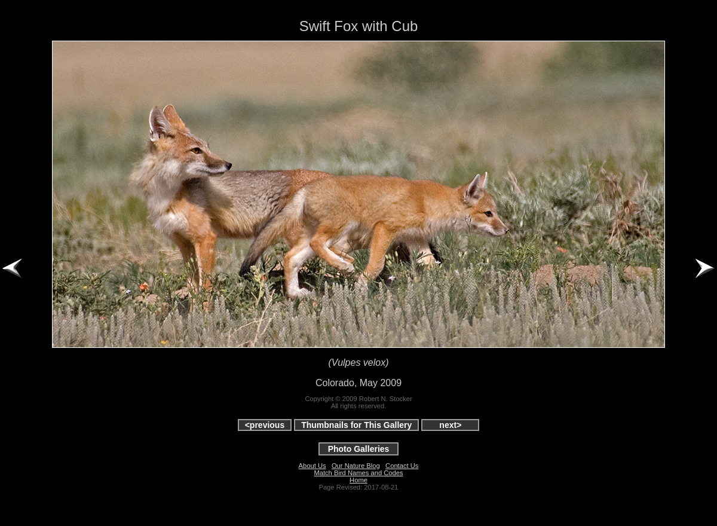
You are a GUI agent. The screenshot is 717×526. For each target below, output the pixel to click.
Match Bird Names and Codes (358, 472)
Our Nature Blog (356, 465)
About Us (312, 465)
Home (358, 480)
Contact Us (401, 465)
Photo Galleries (359, 449)
